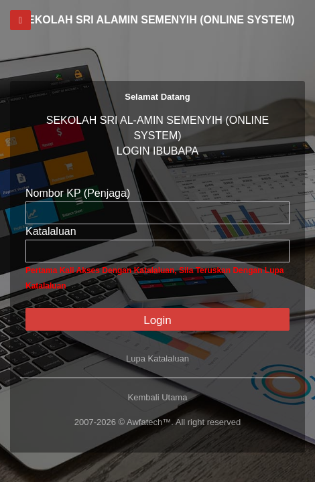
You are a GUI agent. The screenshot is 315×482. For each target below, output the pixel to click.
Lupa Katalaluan (157, 358)
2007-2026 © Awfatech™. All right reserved (157, 422)
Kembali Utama (158, 397)
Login (157, 320)
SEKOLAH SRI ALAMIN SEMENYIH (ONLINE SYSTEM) (157, 19)
